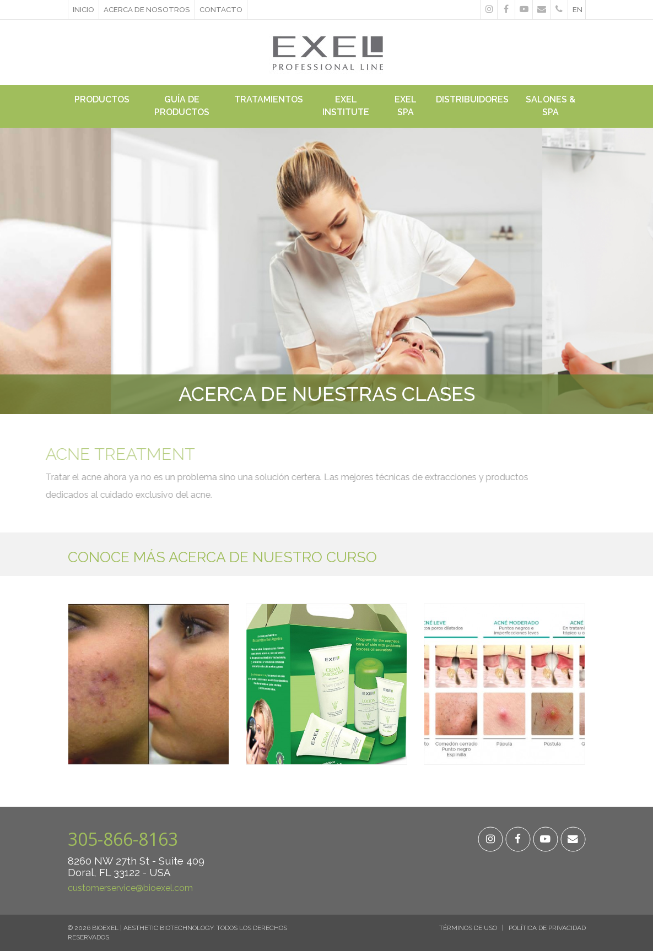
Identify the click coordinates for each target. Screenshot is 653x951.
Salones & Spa (550, 105)
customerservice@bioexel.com (130, 888)
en (577, 9)
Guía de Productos (181, 105)
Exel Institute (345, 105)
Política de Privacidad (547, 928)
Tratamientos (268, 99)
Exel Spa (406, 105)
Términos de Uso (468, 928)
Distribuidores (472, 99)
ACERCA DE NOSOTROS (147, 9)
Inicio (83, 9)
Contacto (220, 9)
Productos (101, 99)
